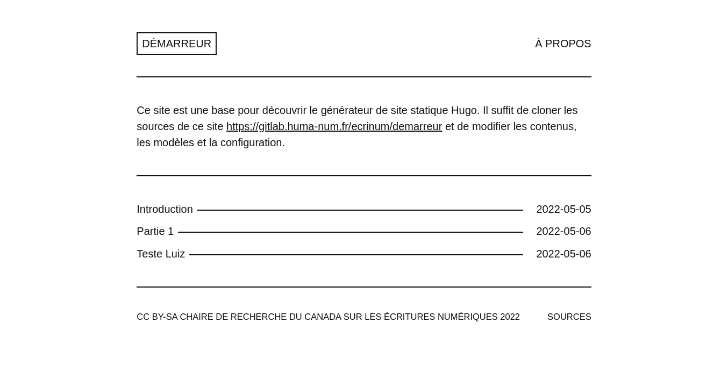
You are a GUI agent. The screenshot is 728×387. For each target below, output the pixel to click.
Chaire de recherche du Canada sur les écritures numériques (338, 316)
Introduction (165, 209)
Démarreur (176, 43)
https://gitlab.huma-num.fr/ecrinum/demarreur (334, 126)
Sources (569, 316)
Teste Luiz (161, 254)
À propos (563, 43)
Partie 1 (155, 231)
